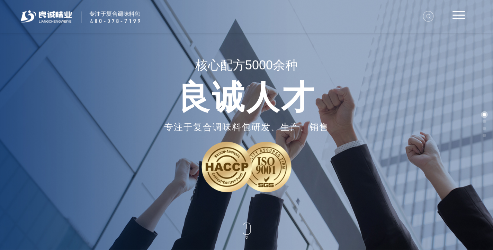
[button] (484, 114)
